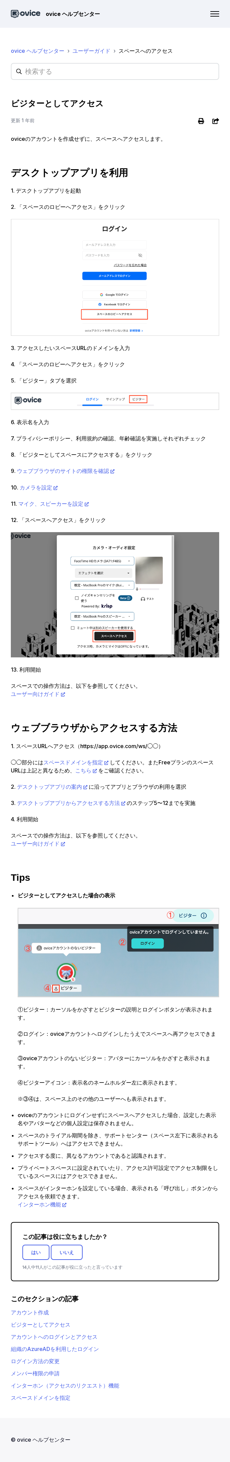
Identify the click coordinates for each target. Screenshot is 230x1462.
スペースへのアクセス (146, 50)
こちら (83, 770)
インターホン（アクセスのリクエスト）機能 (65, 1385)
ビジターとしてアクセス (40, 1324)
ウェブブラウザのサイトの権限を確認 (63, 471)
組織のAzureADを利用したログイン (55, 1349)
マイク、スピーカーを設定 (50, 503)
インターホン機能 (39, 1204)
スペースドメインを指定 (73, 762)
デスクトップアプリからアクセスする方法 (68, 803)
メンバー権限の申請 (35, 1373)
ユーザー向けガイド (35, 694)
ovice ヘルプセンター (37, 50)
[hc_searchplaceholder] (115, 71)
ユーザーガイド (91, 50)
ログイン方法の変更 (35, 1361)
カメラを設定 (36, 487)
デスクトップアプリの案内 (49, 786)
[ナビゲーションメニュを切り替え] (215, 14)
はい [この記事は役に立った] (36, 1252)
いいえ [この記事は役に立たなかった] (67, 1252)
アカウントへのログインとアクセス (54, 1336)
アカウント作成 (30, 1312)
